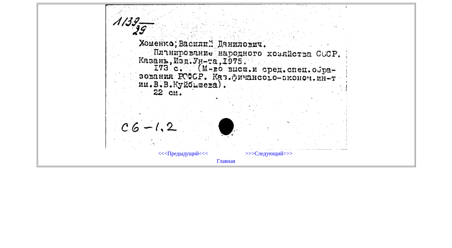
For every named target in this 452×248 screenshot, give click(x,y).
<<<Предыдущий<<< (183, 153)
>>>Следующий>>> (268, 153)
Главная (226, 161)
